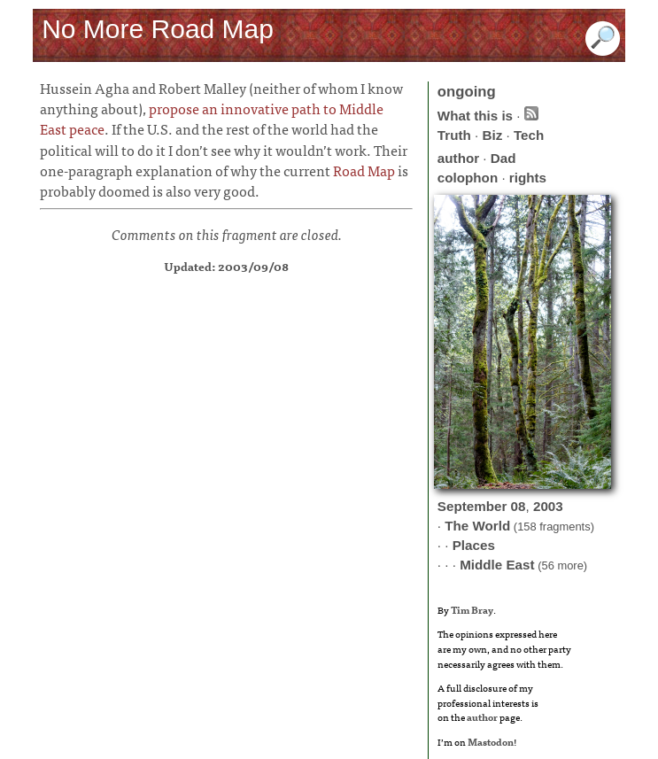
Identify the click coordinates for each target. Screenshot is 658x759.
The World (477, 525)
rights (527, 177)
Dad (503, 158)
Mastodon (491, 741)
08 (518, 506)
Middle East (497, 564)
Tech (529, 135)
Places (474, 545)
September (472, 506)
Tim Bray (472, 609)
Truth (454, 135)
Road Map (364, 170)
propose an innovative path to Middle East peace (211, 118)
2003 (548, 506)
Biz (492, 135)
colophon (467, 177)
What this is (475, 115)
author (458, 158)
